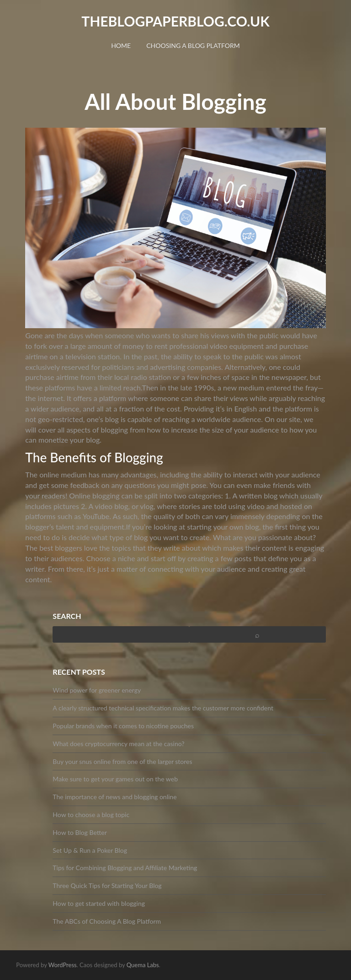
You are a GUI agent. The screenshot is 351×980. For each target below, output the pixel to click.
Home (121, 45)
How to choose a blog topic (91, 814)
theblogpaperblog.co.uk (175, 21)
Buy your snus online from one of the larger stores (122, 761)
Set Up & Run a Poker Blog (90, 850)
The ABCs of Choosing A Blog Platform (107, 921)
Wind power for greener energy (97, 690)
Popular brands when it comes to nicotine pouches (123, 726)
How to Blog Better (79, 832)
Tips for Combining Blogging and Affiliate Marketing (125, 868)
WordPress (62, 965)
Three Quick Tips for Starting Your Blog (107, 885)
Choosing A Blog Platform (193, 45)
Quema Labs (143, 965)
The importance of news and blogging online (114, 797)
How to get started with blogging (99, 903)
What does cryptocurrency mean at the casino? (118, 743)
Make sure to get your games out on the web (115, 779)
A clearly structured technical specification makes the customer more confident (163, 708)
